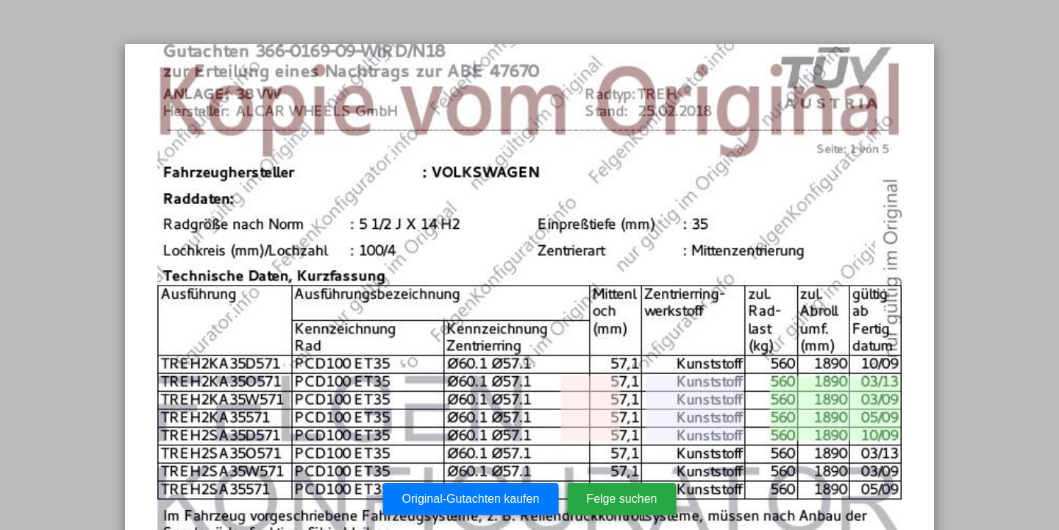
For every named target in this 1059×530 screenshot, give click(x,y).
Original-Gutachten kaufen (471, 498)
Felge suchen (621, 498)
